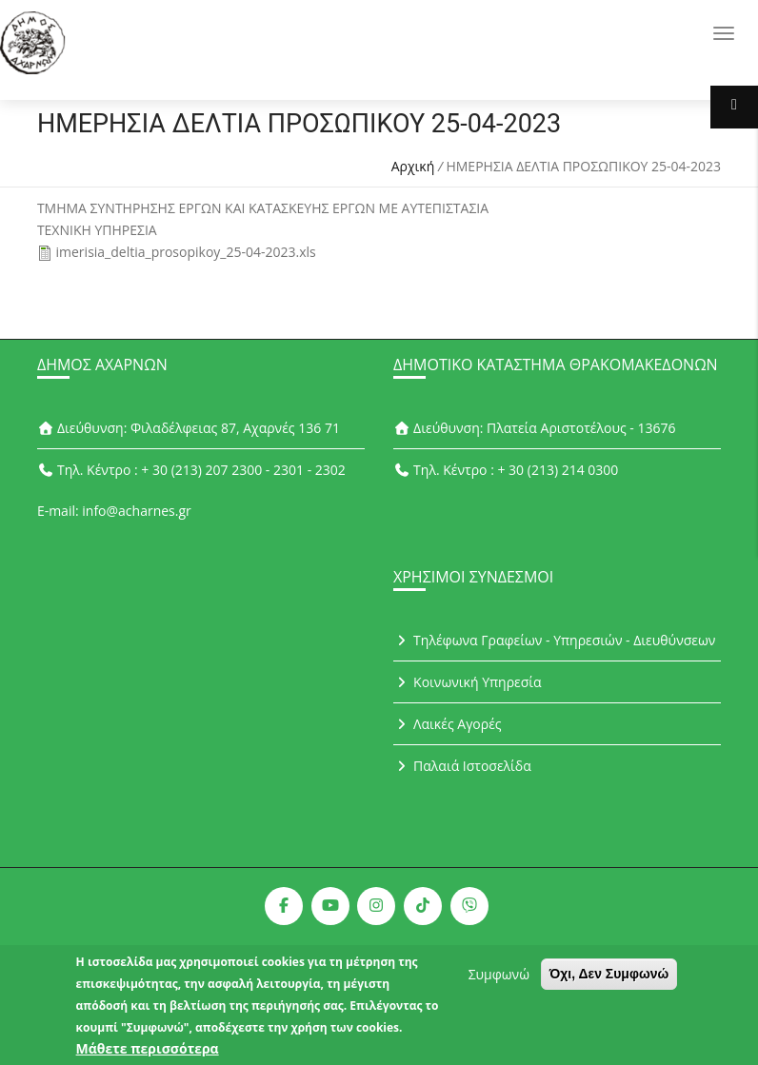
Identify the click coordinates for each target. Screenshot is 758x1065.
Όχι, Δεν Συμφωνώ (609, 979)
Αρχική (413, 166)
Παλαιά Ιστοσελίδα (462, 766)
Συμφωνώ (499, 980)
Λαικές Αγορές (447, 724)
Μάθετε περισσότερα (147, 1054)
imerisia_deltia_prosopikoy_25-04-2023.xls (186, 252)
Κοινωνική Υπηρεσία (467, 682)
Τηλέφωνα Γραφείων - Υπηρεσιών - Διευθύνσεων (554, 640)
